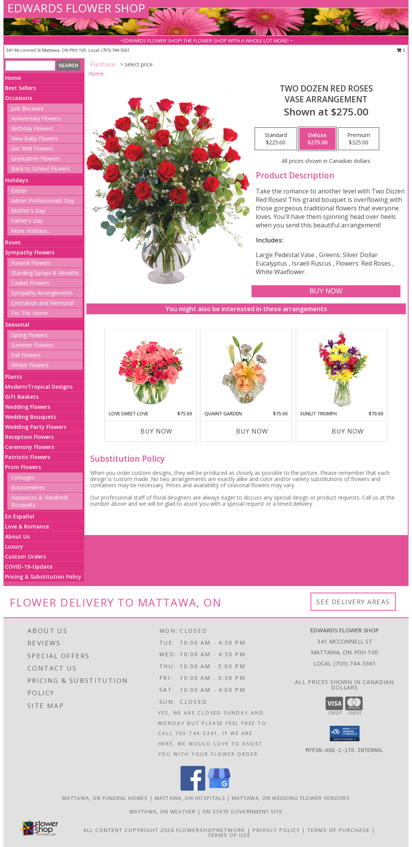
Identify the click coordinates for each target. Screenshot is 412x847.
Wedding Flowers (27, 406)
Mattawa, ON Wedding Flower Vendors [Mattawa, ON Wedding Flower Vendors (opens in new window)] (291, 797)
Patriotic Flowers (27, 457)
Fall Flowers (26, 355)
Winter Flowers (30, 365)
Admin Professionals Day (42, 200)
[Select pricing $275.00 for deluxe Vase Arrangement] (317, 139)
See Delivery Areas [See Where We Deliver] (353, 601)
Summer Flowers (32, 345)
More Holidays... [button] (31, 230)
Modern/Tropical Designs (39, 386)
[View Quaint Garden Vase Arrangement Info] (246, 369)
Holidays (16, 180)
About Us (17, 536)
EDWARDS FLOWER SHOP (76, 8)
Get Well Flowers (32, 148)
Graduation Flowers (35, 158)
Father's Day (27, 220)
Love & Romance (27, 526)
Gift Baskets (22, 396)
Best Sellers (20, 87)
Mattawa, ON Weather (163, 811)
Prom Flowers (23, 467)
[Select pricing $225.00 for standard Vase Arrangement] (276, 139)
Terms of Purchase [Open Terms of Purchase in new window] (338, 830)
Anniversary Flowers (36, 118)
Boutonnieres (28, 487)
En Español (19, 516)
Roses (12, 242)
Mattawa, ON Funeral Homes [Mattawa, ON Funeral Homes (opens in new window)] (105, 797)
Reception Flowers (29, 436)
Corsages (23, 477)
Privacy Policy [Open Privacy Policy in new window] (276, 830)
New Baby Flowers (34, 138)
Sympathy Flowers (29, 252)
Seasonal (17, 324)
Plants (13, 376)
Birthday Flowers (32, 128)
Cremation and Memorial (42, 303)
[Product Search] (30, 66)
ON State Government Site (242, 811)
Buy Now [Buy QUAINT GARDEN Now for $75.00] (252, 431)
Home (13, 77)
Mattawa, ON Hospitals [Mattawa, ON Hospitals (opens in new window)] (190, 797)
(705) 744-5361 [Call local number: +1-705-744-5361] (115, 50)
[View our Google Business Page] (219, 788)
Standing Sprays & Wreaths (45, 272)
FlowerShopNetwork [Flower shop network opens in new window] (210, 830)
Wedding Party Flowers (35, 426)
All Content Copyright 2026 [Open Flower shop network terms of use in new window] (128, 830)
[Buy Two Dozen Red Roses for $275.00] (326, 291)
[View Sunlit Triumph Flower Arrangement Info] (342, 369)
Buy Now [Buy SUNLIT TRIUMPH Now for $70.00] (348, 431)
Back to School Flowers (40, 168)
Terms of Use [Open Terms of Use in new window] (229, 835)
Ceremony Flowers (29, 447)
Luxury (14, 546)
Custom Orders (25, 556)
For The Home (29, 313)
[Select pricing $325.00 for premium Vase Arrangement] (358, 139)
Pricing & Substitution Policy (43, 576)
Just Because (27, 108)
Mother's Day (28, 210)
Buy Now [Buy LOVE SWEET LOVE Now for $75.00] (156, 431)
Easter (19, 190)
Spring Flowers (29, 335)
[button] (345, 733)
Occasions (18, 98)
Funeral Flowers (31, 262)
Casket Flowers (30, 282)
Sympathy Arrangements (42, 292)
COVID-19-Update (28, 566)
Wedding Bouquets (30, 416)
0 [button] (401, 50)
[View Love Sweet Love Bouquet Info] (150, 369)
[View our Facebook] (193, 788)
